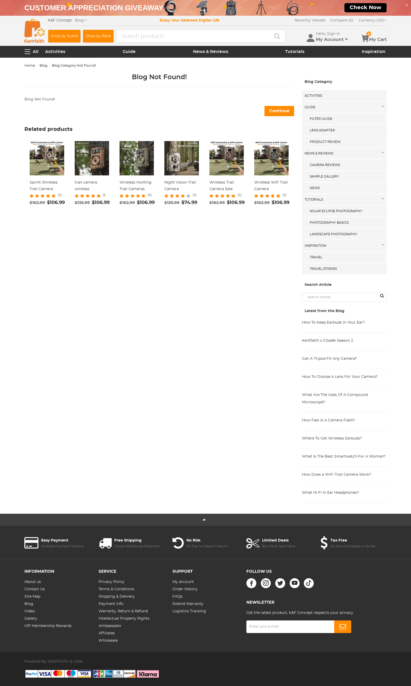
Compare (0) (341, 20)
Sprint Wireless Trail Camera (44, 186)
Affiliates (107, 633)
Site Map (32, 596)
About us (32, 582)
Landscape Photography (333, 234)
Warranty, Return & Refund (123, 611)
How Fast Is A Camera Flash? (328, 420)
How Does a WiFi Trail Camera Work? (336, 474)
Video (29, 611)
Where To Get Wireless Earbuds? (332, 438)
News (315, 188)
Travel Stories (323, 268)
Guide (129, 52)
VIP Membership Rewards (48, 626)
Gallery (30, 618)
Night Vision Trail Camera (180, 186)
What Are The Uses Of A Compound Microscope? (335, 398)
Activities (55, 52)
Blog (43, 65)
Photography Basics (329, 222)
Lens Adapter (322, 130)
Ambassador (110, 626)
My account (183, 582)
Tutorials (294, 52)
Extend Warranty (187, 604)
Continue (279, 111)
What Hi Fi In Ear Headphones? (330, 493)
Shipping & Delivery (117, 596)
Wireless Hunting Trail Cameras (136, 186)
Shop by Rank (98, 36)
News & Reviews (210, 52)
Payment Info (111, 604)
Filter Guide (321, 118)
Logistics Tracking (189, 611)
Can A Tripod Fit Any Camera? (329, 359)
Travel (316, 257)
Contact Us (34, 589)
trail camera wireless (86, 186)
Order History (185, 589)
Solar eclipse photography (336, 211)
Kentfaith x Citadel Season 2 (327, 340)
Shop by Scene (64, 36)
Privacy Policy (112, 582)
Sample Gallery (324, 176)
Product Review (325, 141)
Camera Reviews (325, 165)
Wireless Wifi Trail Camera (271, 186)
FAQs (177, 596)
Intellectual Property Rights (124, 618)
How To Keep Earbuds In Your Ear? (333, 322)
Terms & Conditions (116, 589)
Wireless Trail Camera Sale (221, 186)
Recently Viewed (310, 20)
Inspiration (373, 52)
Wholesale (108, 640)
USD (373, 20)
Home (29, 65)
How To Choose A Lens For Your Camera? (339, 377)
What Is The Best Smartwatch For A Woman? (344, 456)
